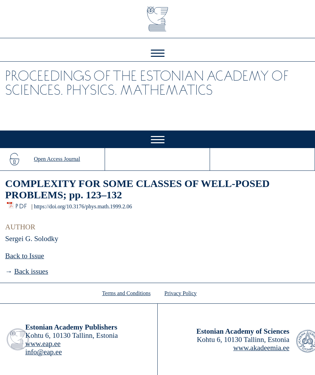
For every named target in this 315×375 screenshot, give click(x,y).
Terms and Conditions (126, 293)
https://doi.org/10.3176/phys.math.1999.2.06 (83, 206)
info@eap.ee (43, 352)
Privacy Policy (181, 293)
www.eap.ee (43, 344)
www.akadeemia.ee (261, 348)
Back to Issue (24, 256)
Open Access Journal (57, 159)
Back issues (31, 271)
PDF (21, 204)
